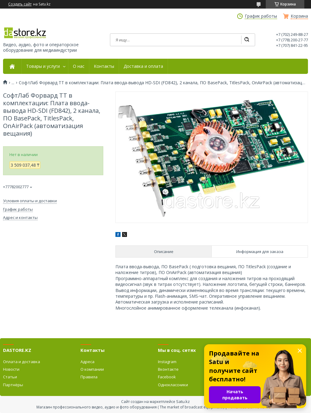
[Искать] (246, 40)
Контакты (104, 66)
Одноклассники (173, 384)
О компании (92, 369)
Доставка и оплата (143, 66)
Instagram (167, 361)
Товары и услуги (43, 66)
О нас (78, 66)
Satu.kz (183, 401)
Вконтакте (168, 369)
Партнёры (13, 384)
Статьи (10, 377)
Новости (11, 369)
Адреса (87, 361)
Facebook (167, 377)
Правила (88, 377)
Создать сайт (20, 4)
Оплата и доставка (21, 361)
